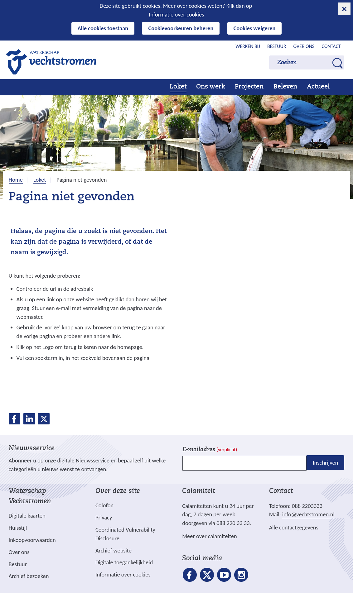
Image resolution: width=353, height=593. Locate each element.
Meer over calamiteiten (209, 536)
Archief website (113, 550)
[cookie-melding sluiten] (344, 8)
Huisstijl (18, 527)
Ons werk (210, 87)
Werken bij (247, 46)
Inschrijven (325, 462)
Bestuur (276, 46)
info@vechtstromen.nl (308, 514)
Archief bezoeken (29, 576)
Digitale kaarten (27, 515)
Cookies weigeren (255, 28)
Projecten (249, 87)
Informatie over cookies (176, 14)
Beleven (285, 87)
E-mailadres (209, 450)
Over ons (304, 46)
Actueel (318, 87)
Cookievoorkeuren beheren (180, 28)
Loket (178, 87)
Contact (331, 46)
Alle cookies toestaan (103, 28)
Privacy (103, 517)
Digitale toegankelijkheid (124, 562)
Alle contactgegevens (293, 527)
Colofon (104, 505)
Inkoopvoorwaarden (32, 539)
